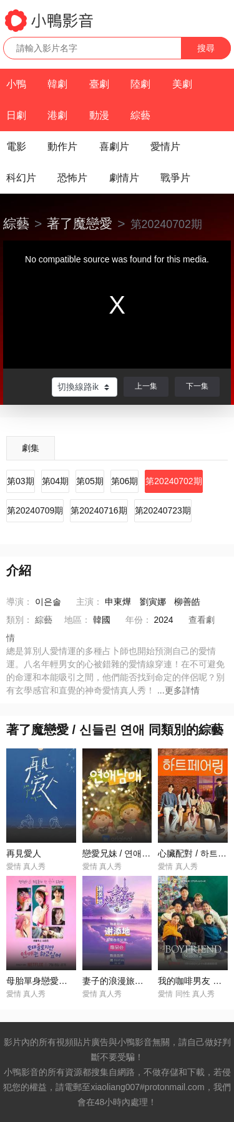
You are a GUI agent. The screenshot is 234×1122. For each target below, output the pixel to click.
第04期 (55, 481)
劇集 (30, 448)
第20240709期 (35, 510)
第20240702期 (173, 481)
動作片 (62, 146)
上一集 (146, 386)
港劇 (57, 115)
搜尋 (206, 48)
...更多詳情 (178, 690)
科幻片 (21, 177)
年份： (138, 620)
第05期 (90, 481)
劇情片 (124, 177)
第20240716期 (99, 510)
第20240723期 (163, 510)
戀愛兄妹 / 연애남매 (121, 853)
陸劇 (140, 84)
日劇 (16, 115)
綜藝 (140, 115)
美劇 (182, 84)
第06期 (125, 481)
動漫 (99, 115)
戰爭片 (175, 177)
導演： (19, 602)
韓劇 (57, 84)
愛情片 (165, 146)
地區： (77, 620)
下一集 (197, 386)
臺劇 (99, 84)
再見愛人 (23, 853)
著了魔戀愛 (79, 223)
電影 (16, 146)
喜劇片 (114, 146)
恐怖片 (72, 177)
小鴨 (16, 84)
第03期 (20, 481)
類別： (19, 620)
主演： (89, 602)
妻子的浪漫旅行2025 (122, 981)
